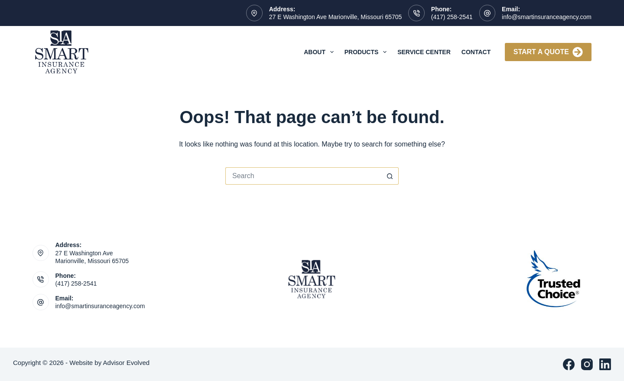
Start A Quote (548, 52)
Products (367, 52)
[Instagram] (587, 364)
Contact (476, 52)
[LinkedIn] (605, 364)
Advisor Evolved (126, 362)
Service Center (424, 52)
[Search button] (390, 176)
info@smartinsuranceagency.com (547, 16)
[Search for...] (303, 176)
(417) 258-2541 (452, 16)
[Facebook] (569, 364)
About (320, 52)
